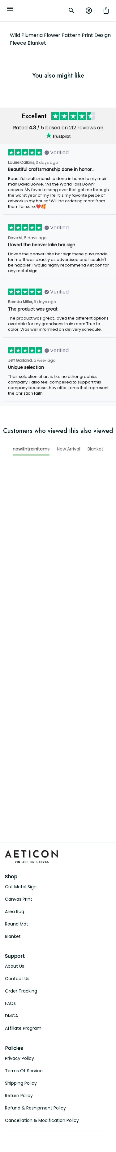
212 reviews (82, 127)
